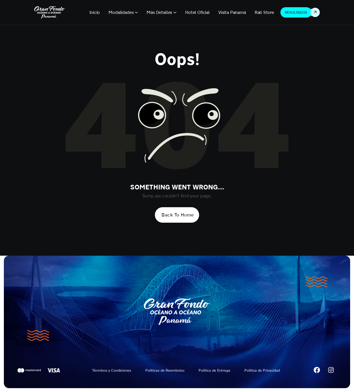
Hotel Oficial (197, 12)
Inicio (95, 12)
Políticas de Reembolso (164, 370)
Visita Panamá (232, 12)
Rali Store (264, 12)
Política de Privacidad (262, 370)
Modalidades (121, 12)
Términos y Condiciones (111, 370)
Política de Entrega (214, 370)
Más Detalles (159, 12)
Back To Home (178, 215)
